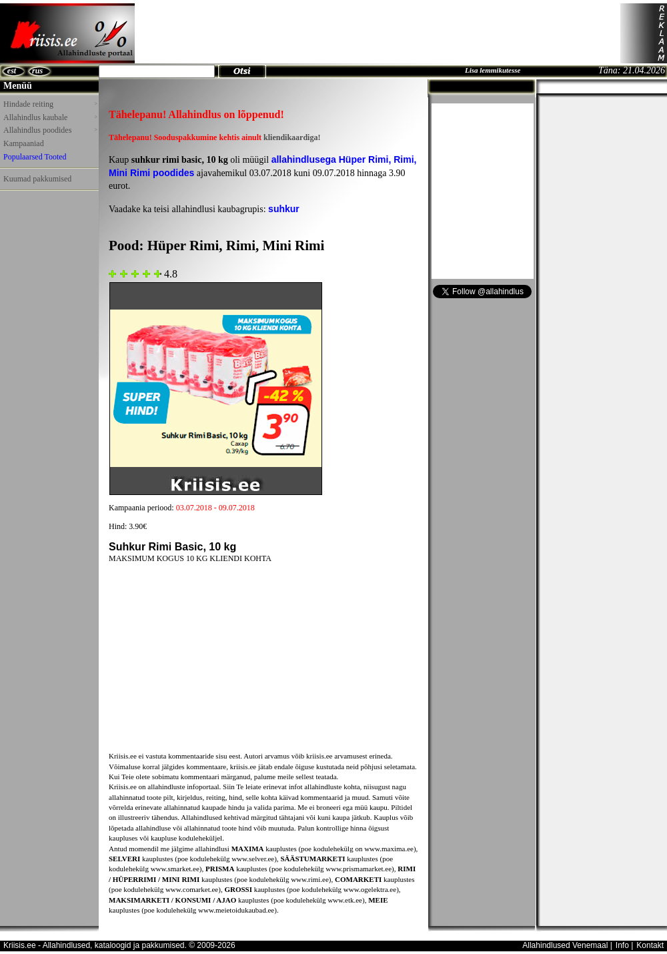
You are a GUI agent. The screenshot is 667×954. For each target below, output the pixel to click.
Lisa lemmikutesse (492, 70)
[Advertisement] (40, 226)
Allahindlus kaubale (50, 117)
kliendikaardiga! (291, 137)
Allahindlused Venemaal (565, 945)
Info (622, 945)
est (11, 70)
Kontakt (650, 945)
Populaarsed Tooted (35, 156)
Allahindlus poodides (50, 130)
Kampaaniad (23, 143)
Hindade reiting (50, 104)
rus (37, 70)
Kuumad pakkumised (37, 178)
